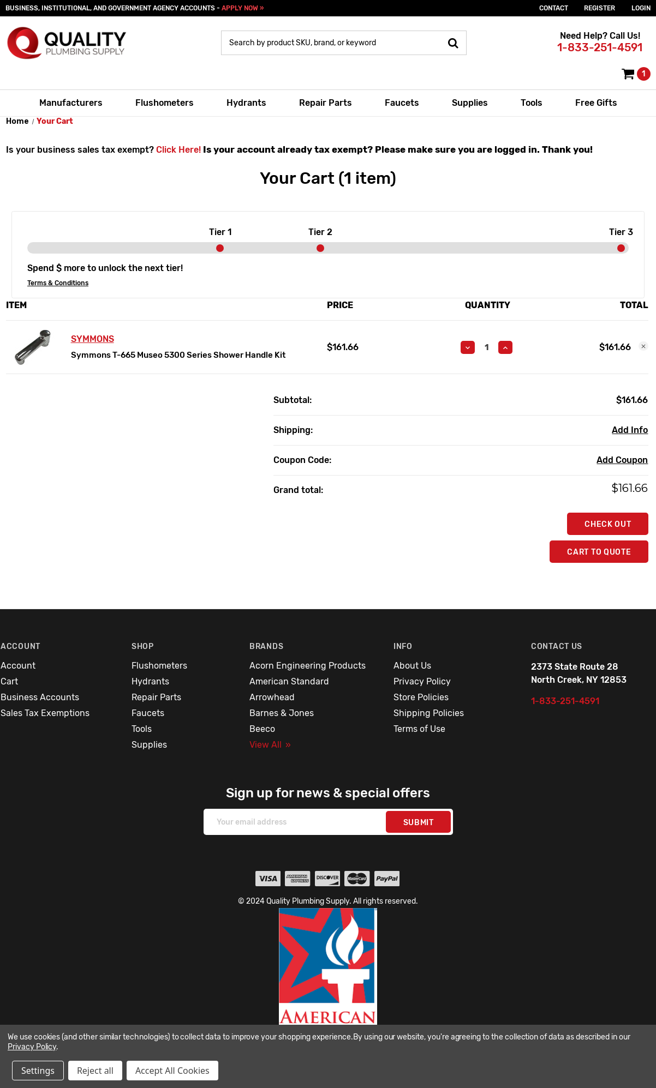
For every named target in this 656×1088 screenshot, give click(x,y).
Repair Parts (325, 103)
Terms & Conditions (57, 283)
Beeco (262, 729)
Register (599, 8)
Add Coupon (622, 460)
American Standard (289, 681)
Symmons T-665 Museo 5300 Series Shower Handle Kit (178, 355)
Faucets (402, 103)
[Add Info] (630, 430)
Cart (9, 681)
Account (18, 665)
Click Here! (178, 150)
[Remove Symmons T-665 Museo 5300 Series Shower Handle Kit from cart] (643, 346)
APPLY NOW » (243, 8)
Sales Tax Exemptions (45, 713)
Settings (38, 1071)
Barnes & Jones (281, 713)
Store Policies (421, 697)
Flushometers (164, 103)
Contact (553, 8)
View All (270, 745)
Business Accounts (40, 697)
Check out (608, 524)
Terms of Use (419, 729)
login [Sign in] (641, 8)
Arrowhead (272, 697)
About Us (412, 665)
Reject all (95, 1071)
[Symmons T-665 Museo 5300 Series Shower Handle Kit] (486, 347)
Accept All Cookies (172, 1071)
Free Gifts (596, 103)
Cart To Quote (599, 552)
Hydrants (246, 103)
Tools (531, 103)
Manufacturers (71, 103)
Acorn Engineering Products (307, 665)
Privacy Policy (422, 681)
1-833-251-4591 (599, 47)
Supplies (470, 103)
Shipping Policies (428, 713)
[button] (328, 990)
